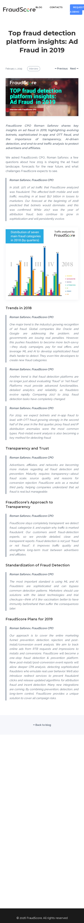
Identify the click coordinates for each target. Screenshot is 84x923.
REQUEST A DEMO (77, 9)
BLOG (39, 7)
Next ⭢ (74, 68)
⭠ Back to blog (42, 724)
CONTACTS (56, 7)
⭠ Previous (61, 68)
